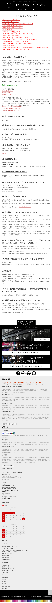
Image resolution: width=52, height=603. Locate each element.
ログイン (4, 581)
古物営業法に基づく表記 (8, 557)
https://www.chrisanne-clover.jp (9, 487)
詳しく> (37, 1)
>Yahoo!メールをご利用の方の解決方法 (12, 106)
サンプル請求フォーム (25, 207)
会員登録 (4, 579)
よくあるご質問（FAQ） (8, 548)
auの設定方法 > (6, 92)
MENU (20, 9)
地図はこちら (5, 153)
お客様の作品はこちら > (7, 559)
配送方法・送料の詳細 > (9, 424)
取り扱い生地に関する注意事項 (9, 551)
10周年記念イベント (7, 555)
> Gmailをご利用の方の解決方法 (10, 110)
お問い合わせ (5, 572)
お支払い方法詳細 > (8, 466)
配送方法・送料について (8, 567)
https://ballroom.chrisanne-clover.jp (10, 490)
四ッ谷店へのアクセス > (7, 498)
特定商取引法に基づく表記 (8, 568)
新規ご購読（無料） (7, 586)
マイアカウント (5, 577)
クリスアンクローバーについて (9, 546)
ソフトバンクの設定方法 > (9, 94)
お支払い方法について (7, 565)
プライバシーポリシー (7, 570)
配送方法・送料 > (7, 379)
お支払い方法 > (6, 427)
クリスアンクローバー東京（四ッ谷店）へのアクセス (15, 550)
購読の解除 (4, 588)
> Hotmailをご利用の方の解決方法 (11, 108)
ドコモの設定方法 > (7, 91)
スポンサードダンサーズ (8, 553)
